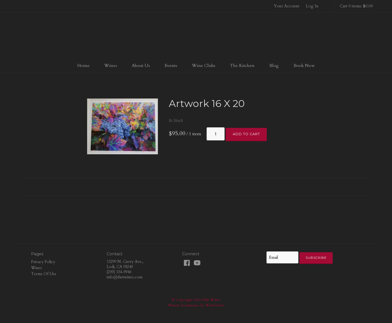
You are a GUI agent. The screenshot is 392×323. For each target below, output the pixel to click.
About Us (141, 66)
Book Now (304, 66)
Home (83, 66)
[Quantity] (216, 133)
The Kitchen (242, 66)
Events (171, 66)
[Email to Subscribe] (282, 257)
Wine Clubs (203, 66)
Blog (274, 66)
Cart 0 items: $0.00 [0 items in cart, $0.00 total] (356, 6)
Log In (312, 6)
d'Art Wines (196, 36)
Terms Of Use (43, 273)
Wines (110, 66)
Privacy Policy (43, 261)
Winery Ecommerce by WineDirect (196, 305)
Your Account (286, 6)
